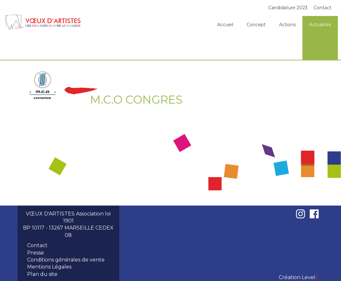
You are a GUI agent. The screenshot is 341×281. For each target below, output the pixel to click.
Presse (35, 253)
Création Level (299, 277)
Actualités (320, 24)
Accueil (225, 24)
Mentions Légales (49, 267)
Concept (256, 24)
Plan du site (42, 274)
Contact (322, 8)
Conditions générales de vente (66, 260)
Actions (287, 24)
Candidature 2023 (288, 8)
